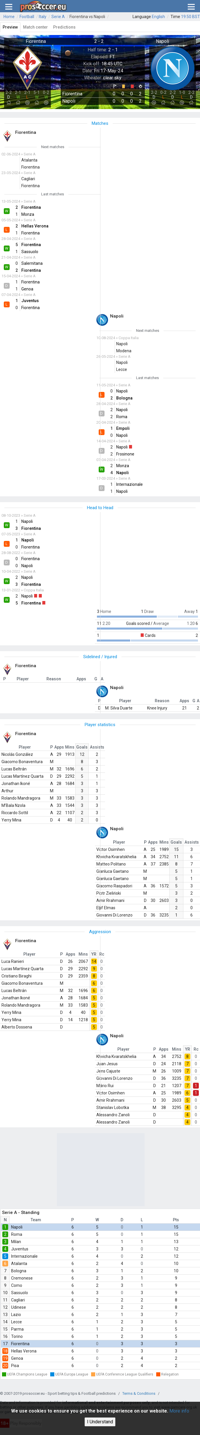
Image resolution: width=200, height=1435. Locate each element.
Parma (17, 1329)
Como (16, 1285)
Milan (16, 1241)
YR (93, 954)
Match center (35, 27)
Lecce (16, 1322)
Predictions (64, 27)
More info (179, 1411)
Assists (97, 747)
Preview (10, 27)
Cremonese (22, 1278)
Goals (82, 747)
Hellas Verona (23, 1351)
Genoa (17, 1358)
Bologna (18, 1270)
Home (9, 16)
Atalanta (19, 1263)
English (158, 16)
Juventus (19, 1249)
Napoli (16, 1227)
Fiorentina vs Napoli (87, 16)
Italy (42, 16)
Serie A (58, 16)
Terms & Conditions (138, 1393)
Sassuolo (19, 1292)
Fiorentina (20, 1343)
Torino (17, 1336)
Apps (59, 747)
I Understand (100, 1422)
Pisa (15, 1365)
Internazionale (24, 1256)
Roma (16, 1234)
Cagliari (18, 1300)
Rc (101, 954)
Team (36, 1219)
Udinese (18, 1307)
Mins (69, 747)
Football (27, 16)
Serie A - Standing (20, 1212)
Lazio (16, 1314)
